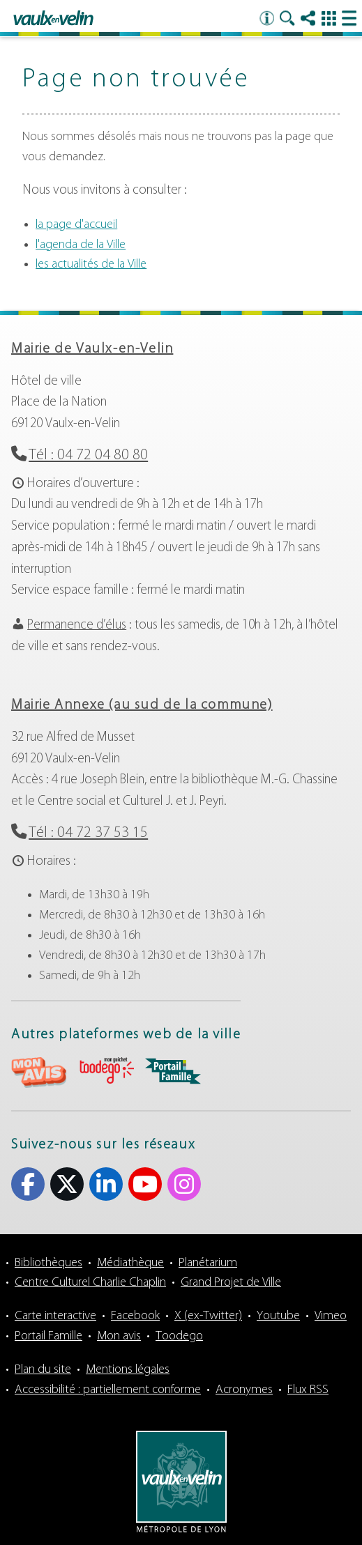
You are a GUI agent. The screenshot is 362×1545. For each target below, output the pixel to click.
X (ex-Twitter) (208, 1316)
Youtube (278, 1316)
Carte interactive (55, 1316)
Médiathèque (130, 1263)
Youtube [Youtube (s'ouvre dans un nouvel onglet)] (145, 1184)
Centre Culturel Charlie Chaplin (90, 1282)
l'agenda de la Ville (81, 245)
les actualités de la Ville (91, 264)
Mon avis (119, 1336)
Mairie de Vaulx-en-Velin (92, 349)
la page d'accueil (76, 224)
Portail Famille (48, 1336)
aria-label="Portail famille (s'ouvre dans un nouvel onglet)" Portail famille (173, 1071)
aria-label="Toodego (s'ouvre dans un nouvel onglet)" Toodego (106, 1070)
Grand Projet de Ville (231, 1282)
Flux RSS (308, 1390)
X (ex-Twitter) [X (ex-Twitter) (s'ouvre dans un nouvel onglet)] (67, 1184)
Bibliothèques (48, 1263)
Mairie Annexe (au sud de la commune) (142, 705)
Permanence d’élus (76, 625)
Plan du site (43, 1369)
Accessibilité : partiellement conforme (108, 1390)
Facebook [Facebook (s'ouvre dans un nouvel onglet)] (28, 1184)
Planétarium (208, 1263)
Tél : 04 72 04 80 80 (88, 455)
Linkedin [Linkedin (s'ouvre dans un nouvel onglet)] (106, 1184)
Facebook (135, 1316)
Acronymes (244, 1390)
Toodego (179, 1336)
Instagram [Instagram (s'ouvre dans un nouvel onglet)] (184, 1184)
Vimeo (331, 1316)
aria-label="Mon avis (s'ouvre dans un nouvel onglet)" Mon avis (39, 1073)
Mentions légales (127, 1369)
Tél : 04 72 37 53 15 (88, 833)
